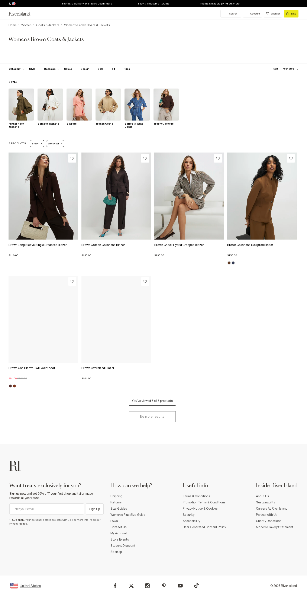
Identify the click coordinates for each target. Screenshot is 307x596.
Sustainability (265, 502)
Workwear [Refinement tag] (55, 143)
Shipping (116, 496)
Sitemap (116, 552)
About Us (262, 496)
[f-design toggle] (87, 69)
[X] (131, 586)
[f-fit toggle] (115, 69)
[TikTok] (196, 585)
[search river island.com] (231, 13)
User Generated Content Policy (204, 527)
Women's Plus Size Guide (127, 514)
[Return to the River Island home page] (23, 13)
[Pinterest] (164, 586)
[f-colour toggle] (70, 69)
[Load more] (152, 416)
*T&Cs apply (16, 519)
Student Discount (122, 545)
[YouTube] (180, 586)
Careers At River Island (271, 508)
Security (188, 514)
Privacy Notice (18, 523)
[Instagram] (147, 586)
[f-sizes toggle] (102, 69)
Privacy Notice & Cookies (200, 508)
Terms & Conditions (196, 496)
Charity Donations (268, 521)
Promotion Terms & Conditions (204, 502)
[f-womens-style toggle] (34, 69)
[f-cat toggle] (16, 69)
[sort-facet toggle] (285, 69)
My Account (118, 533)
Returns (116, 502)
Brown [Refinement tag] (37, 143)
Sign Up (94, 509)
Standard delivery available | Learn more (87, 3)
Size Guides (118, 508)
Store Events (119, 539)
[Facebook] (115, 586)
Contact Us (118, 527)
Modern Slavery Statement (274, 527)
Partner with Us (266, 514)
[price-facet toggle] (129, 69)
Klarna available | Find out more (219, 3)
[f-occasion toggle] (51, 69)
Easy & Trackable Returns (153, 3)
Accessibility (191, 521)
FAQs (114, 521)
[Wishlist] (72, 158)
